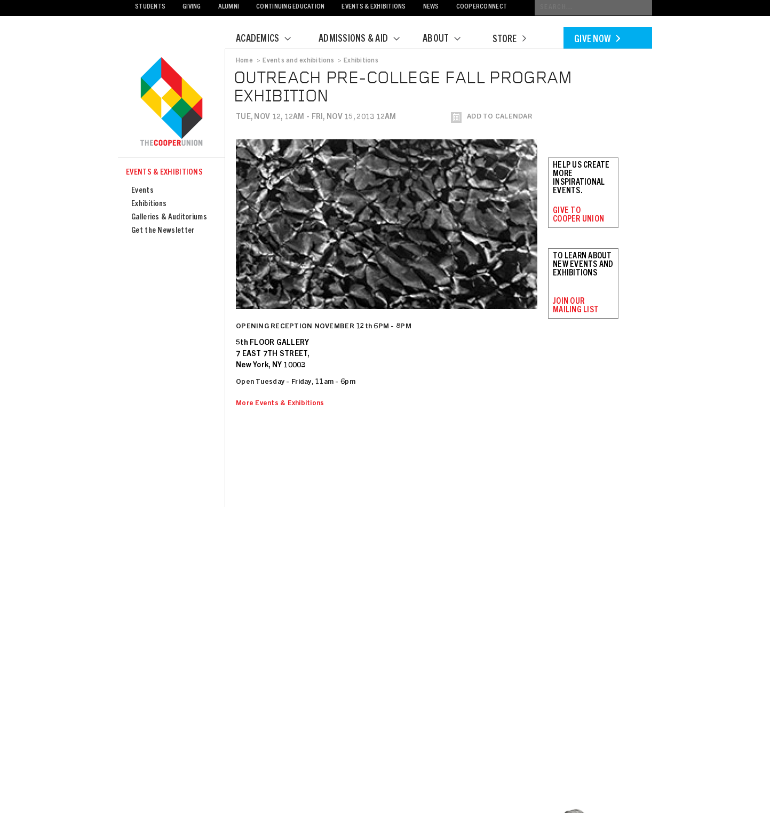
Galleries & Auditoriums (169, 218)
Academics (270, 39)
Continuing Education (290, 7)
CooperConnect (481, 7)
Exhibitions (148, 204)
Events (142, 191)
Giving (191, 7)
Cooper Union (171, 102)
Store (509, 40)
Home (244, 61)
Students (150, 7)
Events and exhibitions (298, 61)
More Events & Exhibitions (280, 403)
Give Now (597, 40)
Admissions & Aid (366, 39)
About (448, 39)
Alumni (229, 7)
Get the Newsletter (162, 231)
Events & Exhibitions (374, 7)
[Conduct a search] (593, 7)
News (431, 7)
